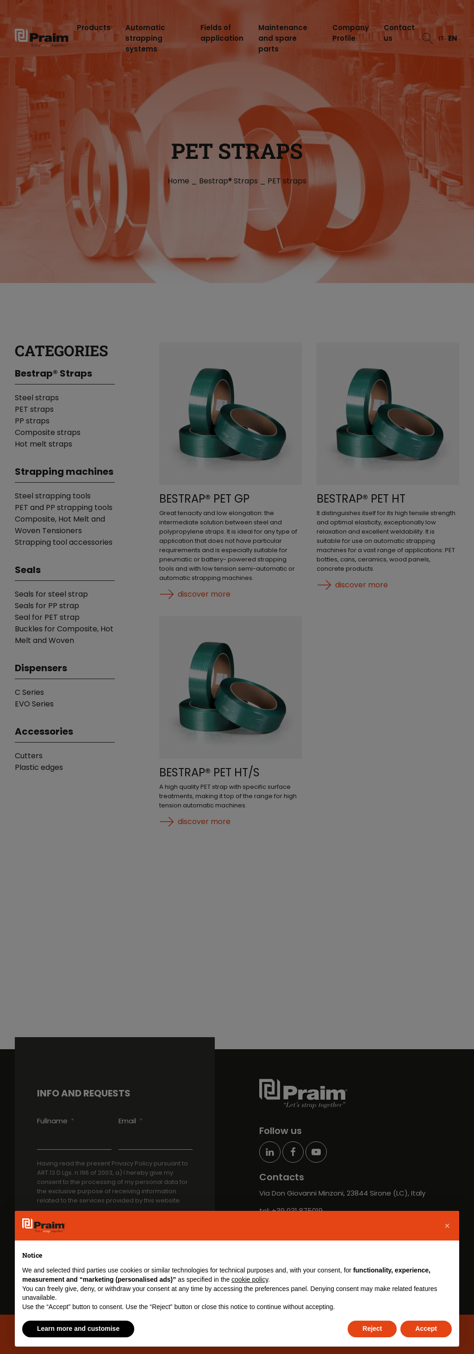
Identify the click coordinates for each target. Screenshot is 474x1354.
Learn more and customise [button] (78, 1328)
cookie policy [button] (249, 1279)
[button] (447, 1225)
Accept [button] (426, 1328)
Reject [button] (372, 1328)
